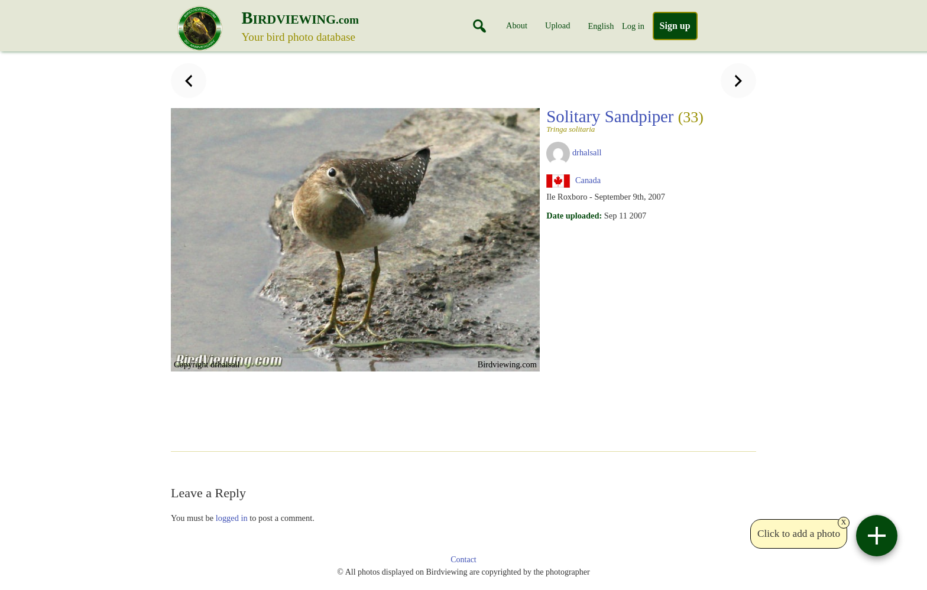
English (601, 26)
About (516, 25)
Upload (557, 25)
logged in (232, 518)
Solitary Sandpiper (625, 120)
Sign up (675, 26)
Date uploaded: (574, 215)
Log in (633, 26)
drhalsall (587, 152)
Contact (463, 559)
